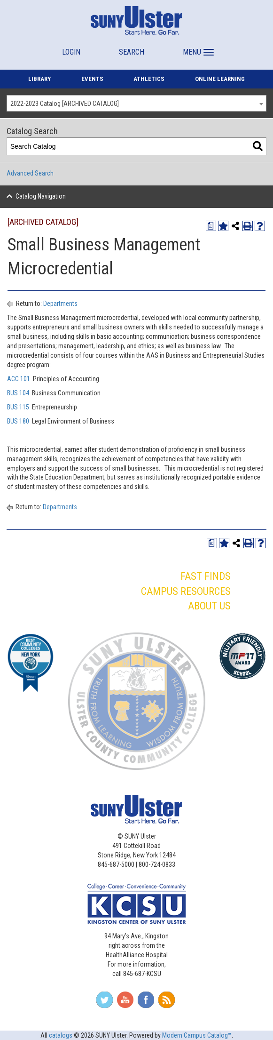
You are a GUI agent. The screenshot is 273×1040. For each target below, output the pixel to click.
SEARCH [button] (131, 52)
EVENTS (92, 78)
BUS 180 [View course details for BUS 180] (18, 421)
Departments (60, 303)
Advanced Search (30, 173)
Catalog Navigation (41, 196)
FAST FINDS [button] (205, 576)
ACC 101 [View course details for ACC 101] (18, 379)
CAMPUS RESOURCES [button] (186, 591)
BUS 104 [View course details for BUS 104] (18, 393)
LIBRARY (39, 78)
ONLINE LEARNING (220, 78)
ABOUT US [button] (209, 606)
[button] (197, 48)
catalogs (60, 1035)
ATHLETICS (148, 78)
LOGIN (71, 52)
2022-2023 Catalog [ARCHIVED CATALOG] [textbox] (64, 103)
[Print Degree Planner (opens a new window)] (211, 226)
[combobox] (136, 103)
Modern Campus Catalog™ (197, 1035)
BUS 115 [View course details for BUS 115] (18, 407)
